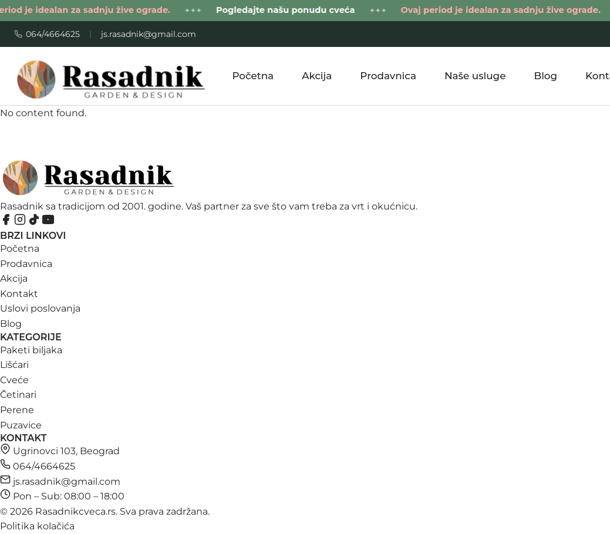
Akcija (317, 76)
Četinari (18, 394)
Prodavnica (388, 76)
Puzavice (21, 425)
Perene (17, 409)
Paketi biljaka (31, 350)
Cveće (14, 380)
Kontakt (19, 293)
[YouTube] (48, 222)
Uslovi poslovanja (40, 308)
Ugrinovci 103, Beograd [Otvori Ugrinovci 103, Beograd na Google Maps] (66, 451)
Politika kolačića (37, 526)
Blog (545, 76)
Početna (253, 76)
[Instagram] (21, 222)
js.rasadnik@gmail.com (148, 34)
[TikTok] (35, 222)
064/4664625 (47, 34)
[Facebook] (7, 222)
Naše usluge (475, 76)
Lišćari (14, 364)
